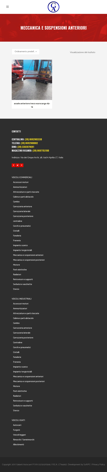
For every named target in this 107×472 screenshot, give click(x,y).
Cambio (16, 201)
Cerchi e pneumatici (22, 226)
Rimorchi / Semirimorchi (23, 439)
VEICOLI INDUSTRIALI (21, 299)
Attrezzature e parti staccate (26, 192)
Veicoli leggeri (19, 435)
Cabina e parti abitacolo (23, 197)
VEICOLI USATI (18, 420)
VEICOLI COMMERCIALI (22, 177)
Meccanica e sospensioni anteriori (28, 255)
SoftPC (87, 464)
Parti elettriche (20, 269)
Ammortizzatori (20, 187)
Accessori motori (20, 182)
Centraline (17, 342)
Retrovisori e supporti (23, 279)
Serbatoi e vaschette (22, 284)
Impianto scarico (20, 245)
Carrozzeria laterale (21, 211)
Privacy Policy (98, 464)
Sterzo (16, 289)
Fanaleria (17, 235)
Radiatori (17, 274)
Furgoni (16, 430)
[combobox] (26, 52)
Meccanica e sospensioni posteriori (29, 260)
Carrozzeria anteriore (22, 206)
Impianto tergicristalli (22, 250)
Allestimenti (18, 444)
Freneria (17, 240)
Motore (16, 265)
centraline (17, 221)
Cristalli (16, 231)
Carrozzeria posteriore (23, 216)
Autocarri (17, 425)
